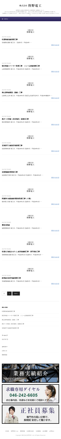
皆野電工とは (14, 431)
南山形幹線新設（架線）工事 (12, 92)
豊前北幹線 (6, 225)
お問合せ (51, 431)
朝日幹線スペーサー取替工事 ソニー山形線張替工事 (21, 66)
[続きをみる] (55, 45)
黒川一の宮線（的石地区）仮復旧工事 (15, 119)
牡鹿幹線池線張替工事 (10, 39)
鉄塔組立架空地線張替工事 (11, 278)
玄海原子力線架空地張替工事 (12, 145)
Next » (16, 293)
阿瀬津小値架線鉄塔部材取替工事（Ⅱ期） (17, 198)
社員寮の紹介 (30, 431)
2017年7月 (5, 339)
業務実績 (4, 355)
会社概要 (45, 431)
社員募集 (38, 431)
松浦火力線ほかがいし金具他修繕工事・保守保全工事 (21, 251)
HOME (7, 431)
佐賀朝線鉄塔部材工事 (10, 172)
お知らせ (4, 350)
